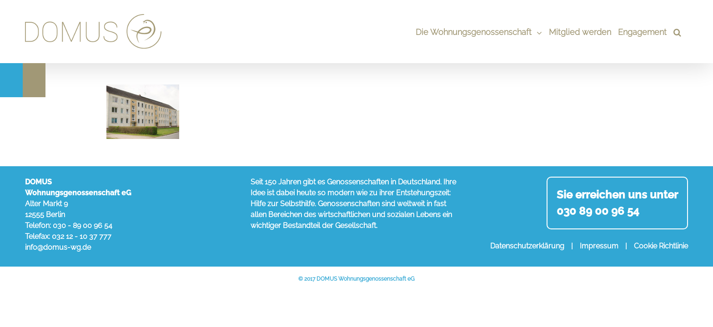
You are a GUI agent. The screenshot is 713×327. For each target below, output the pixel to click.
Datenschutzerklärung (527, 246)
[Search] (684, 31)
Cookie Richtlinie (661, 246)
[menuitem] (465, 31)
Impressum (599, 246)
